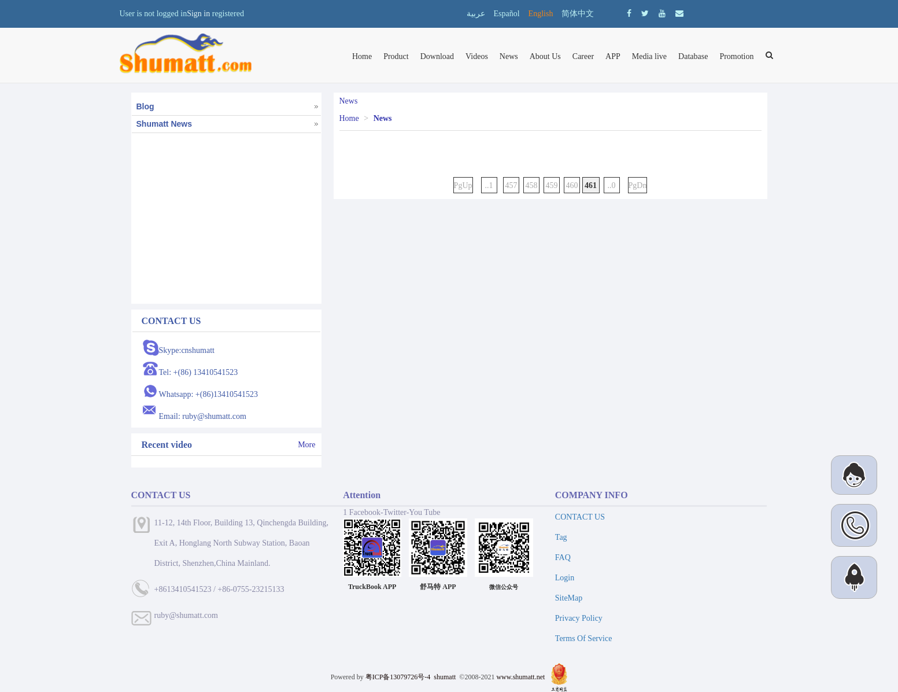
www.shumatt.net (520, 677)
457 (511, 185)
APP (612, 56)
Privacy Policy (579, 618)
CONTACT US (580, 517)
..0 (612, 185)
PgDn (638, 185)
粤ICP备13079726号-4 (398, 677)
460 (572, 185)
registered (228, 13)
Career (583, 56)
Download (437, 56)
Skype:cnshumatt (187, 350)
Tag (561, 537)
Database (693, 56)
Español (507, 13)
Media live (649, 56)
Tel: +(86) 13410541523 (198, 372)
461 (591, 185)
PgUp (463, 185)
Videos (476, 56)
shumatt (445, 677)
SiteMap (568, 598)
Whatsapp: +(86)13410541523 (208, 394)
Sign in (198, 13)
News (509, 56)
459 (552, 185)
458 (532, 185)
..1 (489, 185)
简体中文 (577, 13)
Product (396, 56)
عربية (476, 13)
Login (564, 577)
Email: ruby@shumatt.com (202, 416)
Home (362, 56)
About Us (545, 56)
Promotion (736, 56)
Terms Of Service (583, 638)
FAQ (563, 557)
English (541, 13)
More (306, 444)
